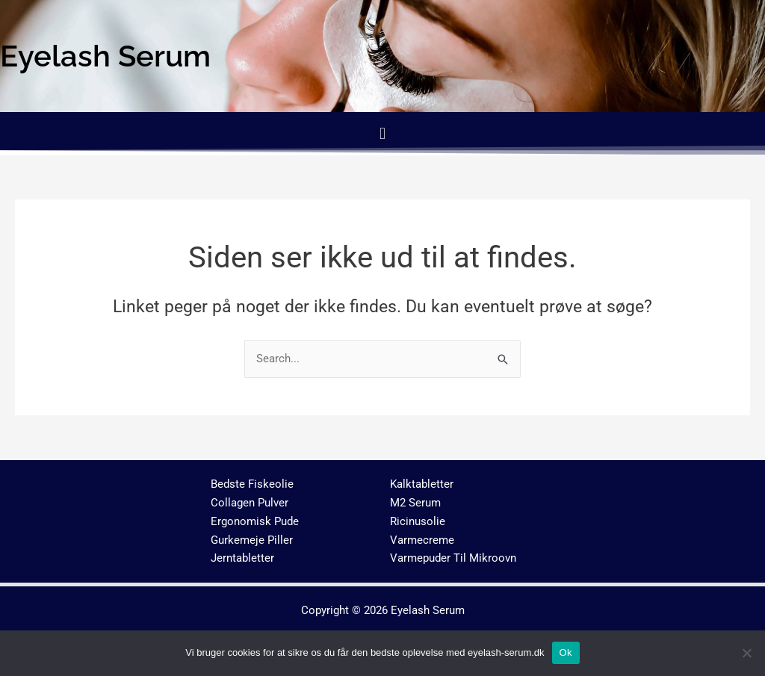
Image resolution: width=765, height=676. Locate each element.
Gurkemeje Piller (252, 540)
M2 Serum (415, 502)
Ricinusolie (417, 521)
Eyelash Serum (428, 610)
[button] (382, 133)
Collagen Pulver (249, 502)
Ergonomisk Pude (255, 521)
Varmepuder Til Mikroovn (453, 558)
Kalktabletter (421, 484)
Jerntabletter (242, 558)
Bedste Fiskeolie (252, 484)
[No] (746, 652)
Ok (566, 652)
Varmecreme (422, 540)
